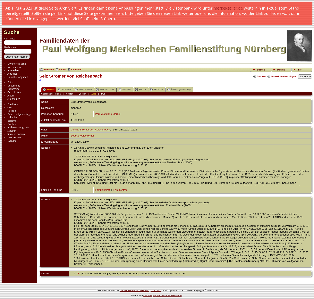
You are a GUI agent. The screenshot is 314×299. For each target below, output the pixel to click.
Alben (10, 95)
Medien (281, 70)
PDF (103, 94)
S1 (79, 273)
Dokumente (13, 85)
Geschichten (14, 92)
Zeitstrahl (125, 89)
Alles (93, 94)
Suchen (261, 70)
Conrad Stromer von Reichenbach (90, 129)
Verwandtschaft (105, 89)
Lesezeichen (14, 137)
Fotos (10, 82)
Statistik (11, 130)
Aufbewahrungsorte (18, 127)
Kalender (12, 117)
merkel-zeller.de (228, 8)
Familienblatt (102, 189)
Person (48, 89)
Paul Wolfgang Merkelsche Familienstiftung (162, 295)
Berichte (12, 120)
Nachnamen (14, 67)
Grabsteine (13, 89)
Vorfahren (64, 89)
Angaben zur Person (51, 94)
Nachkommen (83, 89)
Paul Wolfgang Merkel (107, 113)
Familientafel (120, 189)
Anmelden (13, 70)
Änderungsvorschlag (179, 89)
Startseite (49, 69)
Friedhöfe (12, 104)
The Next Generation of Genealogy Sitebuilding (141, 290)
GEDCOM (156, 89)
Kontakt (11, 140)
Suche (12, 32)
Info (299, 70)
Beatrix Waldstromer (82, 135)
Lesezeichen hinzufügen (283, 76)
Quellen (11, 124)
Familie (140, 89)
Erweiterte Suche (16, 63)
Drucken (261, 76)
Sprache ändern (16, 134)
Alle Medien (13, 99)
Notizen (11, 110)
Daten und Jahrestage (19, 114)
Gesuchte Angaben (17, 77)
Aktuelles (12, 73)
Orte (9, 107)
